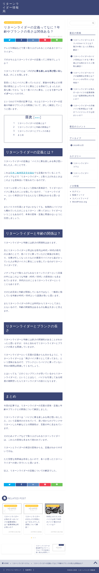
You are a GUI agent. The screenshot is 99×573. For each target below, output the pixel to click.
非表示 (37, 118)
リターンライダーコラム (13, 22)
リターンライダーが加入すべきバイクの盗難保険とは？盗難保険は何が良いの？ (83, 94)
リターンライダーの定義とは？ (32, 123)
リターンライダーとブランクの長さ (34, 131)
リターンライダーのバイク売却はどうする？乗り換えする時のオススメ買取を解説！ (83, 61)
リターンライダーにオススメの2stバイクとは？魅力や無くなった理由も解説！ (83, 45)
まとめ (21, 135)
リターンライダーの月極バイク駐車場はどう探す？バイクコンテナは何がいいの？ (83, 110)
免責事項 (28, 570)
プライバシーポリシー (13, 570)
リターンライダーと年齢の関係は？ (34, 127)
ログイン (76, 191)
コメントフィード (80, 198)
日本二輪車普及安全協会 (22, 173)
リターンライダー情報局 (11, 7)
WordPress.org (79, 202)
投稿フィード (78, 195)
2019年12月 (78, 145)
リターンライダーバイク (81, 175)
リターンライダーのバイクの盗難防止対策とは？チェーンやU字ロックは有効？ (83, 78)
